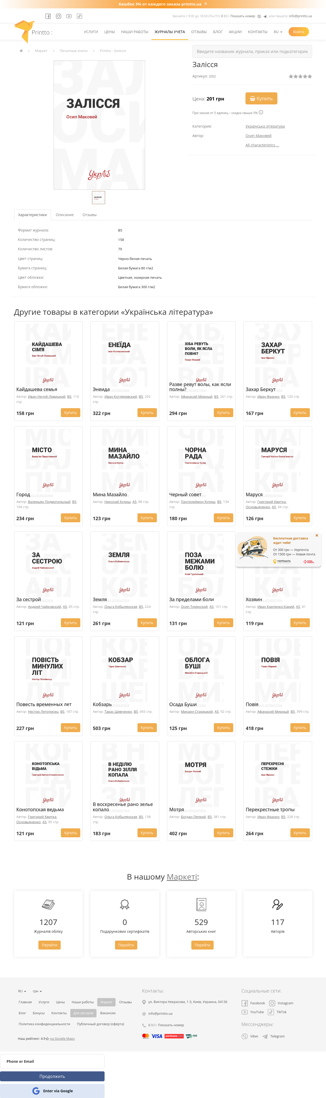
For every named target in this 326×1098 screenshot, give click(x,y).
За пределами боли (191, 599)
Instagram (281, 1003)
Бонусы (38, 1013)
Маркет (41, 50)
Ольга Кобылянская (120, 606)
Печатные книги (74, 50)
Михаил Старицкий (197, 711)
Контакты (257, 31)
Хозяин (254, 599)
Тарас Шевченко (118, 711)
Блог (218, 31)
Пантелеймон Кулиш (198, 501)
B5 (69, 396)
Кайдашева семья (36, 389)
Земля (100, 599)
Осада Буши (183, 704)
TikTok (277, 1012)
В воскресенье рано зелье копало (123, 806)
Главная (25, 1002)
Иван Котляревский (120, 396)
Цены (109, 31)
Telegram (273, 1036)
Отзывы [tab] (90, 214)
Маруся (254, 494)
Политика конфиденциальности (44, 1024)
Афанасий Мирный (197, 396)
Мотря (176, 809)
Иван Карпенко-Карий (275, 606)
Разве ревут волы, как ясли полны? (200, 387)
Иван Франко (268, 396)
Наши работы (134, 31)
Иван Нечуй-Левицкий (46, 396)
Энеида (101, 389)
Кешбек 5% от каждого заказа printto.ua (160, 4)
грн (37, 991)
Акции (235, 31)
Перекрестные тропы (270, 809)
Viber (250, 1036)
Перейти (49, 944)
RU (278, 31)
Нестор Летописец (43, 711)
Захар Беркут (261, 389)
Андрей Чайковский (44, 606)
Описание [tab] (65, 214)
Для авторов (83, 1013)
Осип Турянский (194, 606)
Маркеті (182, 876)
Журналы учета (170, 31)
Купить (261, 98)
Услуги (91, 31)
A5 (135, 501)
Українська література (265, 126)
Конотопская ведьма (40, 809)
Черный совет (185, 494)
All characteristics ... (262, 145)
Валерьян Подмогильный (49, 501)
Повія (252, 704)
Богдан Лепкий (193, 816)
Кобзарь (102, 704)
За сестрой (28, 599)
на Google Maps (62, 1038)
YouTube (253, 1012)
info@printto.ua (300, 16)
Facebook (253, 1003)
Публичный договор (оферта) (100, 1024)
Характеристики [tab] (32, 214)
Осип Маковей (258, 135)
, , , (187, 1002)
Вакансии (108, 1013)
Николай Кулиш (117, 501)
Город (23, 494)
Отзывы (199, 31)
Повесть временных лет (44, 704)
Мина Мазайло (110, 494)
